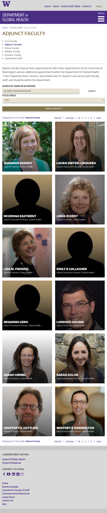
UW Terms (55, 510)
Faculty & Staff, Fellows (70, 3)
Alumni (55, 3)
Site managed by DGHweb (73, 510)
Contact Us (86, 3)
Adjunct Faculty (13, 40)
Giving (98, 3)
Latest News (8, 492)
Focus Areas (9, 91)
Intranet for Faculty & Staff (15, 485)
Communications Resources (16, 489)
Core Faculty (11, 36)
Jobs (4, 499)
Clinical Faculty (12, 43)
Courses (47, 3)
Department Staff (13, 54)
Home (5, 23)
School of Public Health (13, 455)
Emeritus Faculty (13, 50)
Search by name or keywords (18, 81)
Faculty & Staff (16, 23)
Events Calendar (10, 482)
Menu (101, 9)
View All (57, 113)
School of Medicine (11, 458)
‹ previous (69, 113)
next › (99, 113)
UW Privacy (43, 510)
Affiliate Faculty (12, 47)
